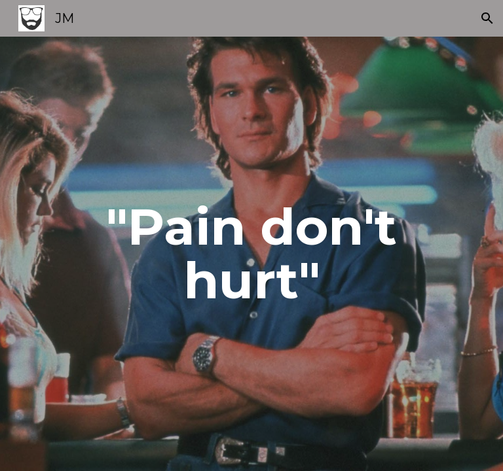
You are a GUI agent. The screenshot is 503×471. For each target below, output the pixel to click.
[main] (251, 253)
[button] (487, 18)
